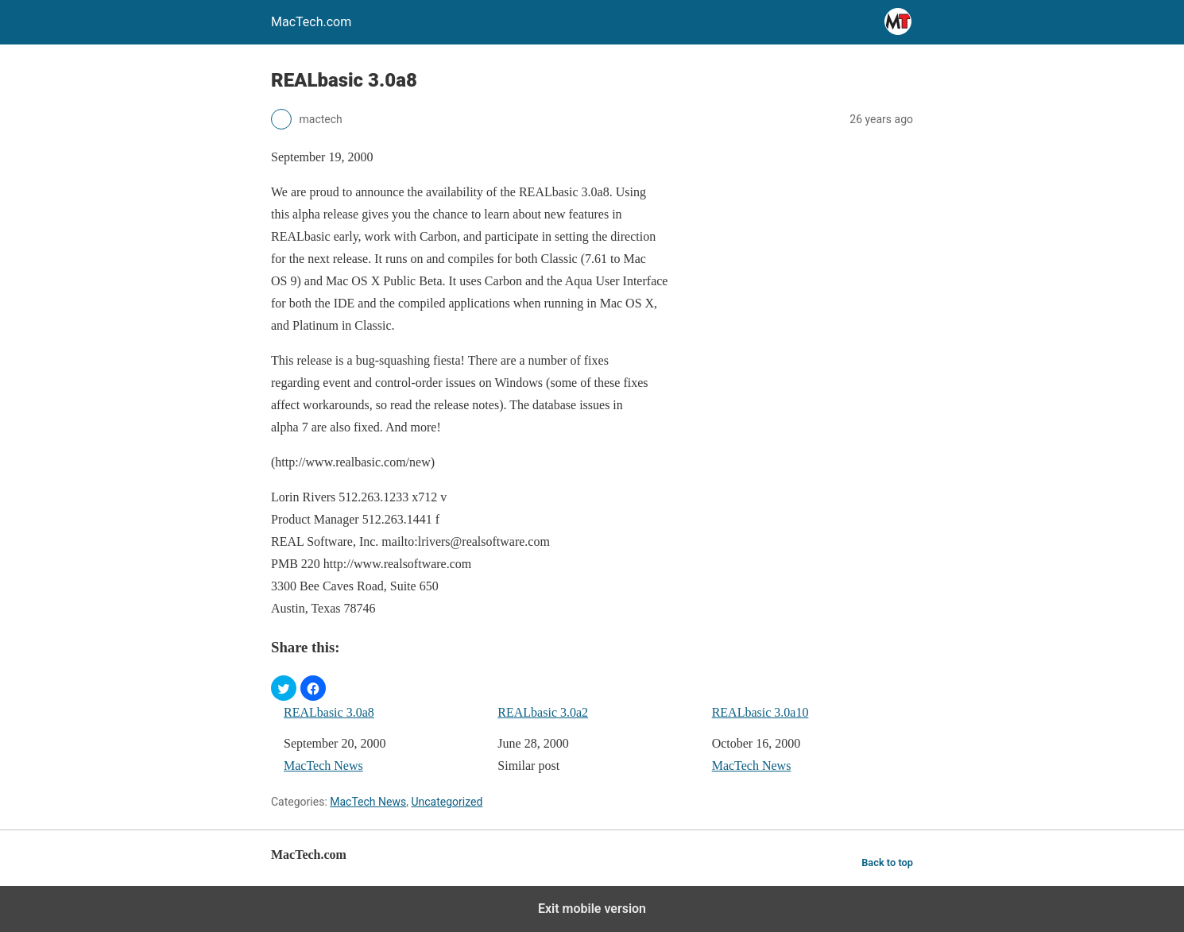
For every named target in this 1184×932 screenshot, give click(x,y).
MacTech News (323, 765)
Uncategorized (446, 801)
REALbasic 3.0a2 (542, 712)
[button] (283, 688)
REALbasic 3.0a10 (760, 712)
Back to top (887, 862)
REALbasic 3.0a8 (329, 712)
